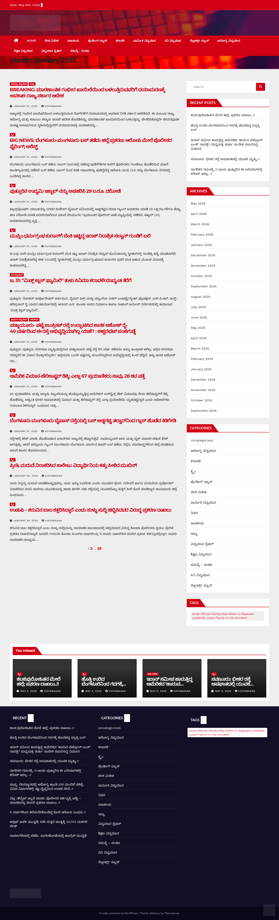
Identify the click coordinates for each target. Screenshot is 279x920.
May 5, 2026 (223, 691)
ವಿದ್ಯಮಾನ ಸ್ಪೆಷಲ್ (51, 51)
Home (31, 40)
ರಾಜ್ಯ (32, 84)
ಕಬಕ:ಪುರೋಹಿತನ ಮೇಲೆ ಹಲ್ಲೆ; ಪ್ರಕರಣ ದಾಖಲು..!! (223, 115)
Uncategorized (202, 440)
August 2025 (200, 297)
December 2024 (203, 379)
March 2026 (200, 224)
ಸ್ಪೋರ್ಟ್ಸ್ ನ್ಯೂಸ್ (199, 40)
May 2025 (198, 328)
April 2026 (199, 214)
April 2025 (199, 338)
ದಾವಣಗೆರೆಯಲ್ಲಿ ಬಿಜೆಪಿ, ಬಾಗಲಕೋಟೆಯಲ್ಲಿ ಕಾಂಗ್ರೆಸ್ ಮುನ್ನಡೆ (48, 836)
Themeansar (171, 913)
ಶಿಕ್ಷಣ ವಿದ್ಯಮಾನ (23, 51)
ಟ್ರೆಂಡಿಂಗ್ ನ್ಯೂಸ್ (97, 40)
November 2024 (203, 390)
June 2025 (199, 317)
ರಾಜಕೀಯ (73, 40)
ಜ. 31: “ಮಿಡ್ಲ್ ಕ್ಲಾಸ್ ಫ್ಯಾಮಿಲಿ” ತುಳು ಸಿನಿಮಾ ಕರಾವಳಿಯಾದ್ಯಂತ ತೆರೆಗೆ (70, 280)
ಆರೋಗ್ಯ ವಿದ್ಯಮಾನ (228, 40)
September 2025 (204, 286)
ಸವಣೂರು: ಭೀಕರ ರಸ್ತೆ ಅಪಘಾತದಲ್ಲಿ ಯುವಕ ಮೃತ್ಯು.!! (225, 159)
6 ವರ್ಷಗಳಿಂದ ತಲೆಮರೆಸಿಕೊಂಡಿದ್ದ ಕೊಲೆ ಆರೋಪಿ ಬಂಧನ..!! (48, 812)
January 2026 (201, 245)
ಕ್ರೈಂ (12, 135)
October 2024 (201, 400)
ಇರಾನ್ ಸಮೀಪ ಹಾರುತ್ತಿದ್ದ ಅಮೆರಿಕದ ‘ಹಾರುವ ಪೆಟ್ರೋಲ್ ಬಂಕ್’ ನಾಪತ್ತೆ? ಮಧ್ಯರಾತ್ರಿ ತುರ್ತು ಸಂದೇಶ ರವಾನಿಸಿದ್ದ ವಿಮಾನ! (227, 144)
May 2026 (198, 203)
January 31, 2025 (26, 106)
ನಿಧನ (194, 513)
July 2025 (198, 307)
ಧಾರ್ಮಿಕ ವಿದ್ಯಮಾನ (144, 40)
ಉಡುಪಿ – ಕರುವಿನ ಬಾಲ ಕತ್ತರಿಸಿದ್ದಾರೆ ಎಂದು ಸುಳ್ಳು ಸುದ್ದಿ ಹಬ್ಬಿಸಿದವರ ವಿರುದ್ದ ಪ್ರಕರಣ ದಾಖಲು (90, 510)
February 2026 (202, 234)
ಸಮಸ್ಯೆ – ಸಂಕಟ (79, 51)
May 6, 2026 (29, 691)
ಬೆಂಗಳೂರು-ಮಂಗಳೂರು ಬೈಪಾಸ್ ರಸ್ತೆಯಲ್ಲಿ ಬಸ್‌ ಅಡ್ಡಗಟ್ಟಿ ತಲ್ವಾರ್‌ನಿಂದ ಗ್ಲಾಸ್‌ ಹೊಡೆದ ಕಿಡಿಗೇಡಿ (93, 420)
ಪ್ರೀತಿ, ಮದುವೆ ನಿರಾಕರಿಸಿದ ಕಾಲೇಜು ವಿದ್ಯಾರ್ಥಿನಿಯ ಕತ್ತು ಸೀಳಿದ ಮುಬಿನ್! (73, 465)
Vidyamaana (51, 106)
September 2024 (204, 410)
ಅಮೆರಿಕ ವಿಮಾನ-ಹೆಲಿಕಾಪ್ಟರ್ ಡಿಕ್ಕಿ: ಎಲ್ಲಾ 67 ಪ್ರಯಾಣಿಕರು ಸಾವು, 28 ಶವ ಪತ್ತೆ (77, 376)
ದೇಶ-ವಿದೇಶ (52, 40)
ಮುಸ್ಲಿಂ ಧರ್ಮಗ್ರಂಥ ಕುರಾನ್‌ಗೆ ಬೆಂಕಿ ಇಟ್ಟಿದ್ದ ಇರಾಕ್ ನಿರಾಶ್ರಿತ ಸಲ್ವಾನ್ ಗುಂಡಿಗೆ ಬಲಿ (80, 236)
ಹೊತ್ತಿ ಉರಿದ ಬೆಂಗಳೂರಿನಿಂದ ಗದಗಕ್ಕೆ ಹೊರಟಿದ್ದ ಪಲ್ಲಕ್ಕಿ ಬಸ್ (102, 684)
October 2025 (201, 276)
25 (99, 548)
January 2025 (201, 369)
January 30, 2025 (26, 475)
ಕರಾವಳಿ (120, 40)
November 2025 (203, 265)
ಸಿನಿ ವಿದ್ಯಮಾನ (173, 40)
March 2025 (200, 348)
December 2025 (203, 255)
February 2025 (202, 359)
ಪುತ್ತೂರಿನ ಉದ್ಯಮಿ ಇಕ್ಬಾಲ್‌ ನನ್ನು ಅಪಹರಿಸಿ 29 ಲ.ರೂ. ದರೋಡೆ (65, 191)
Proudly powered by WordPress (118, 913)
